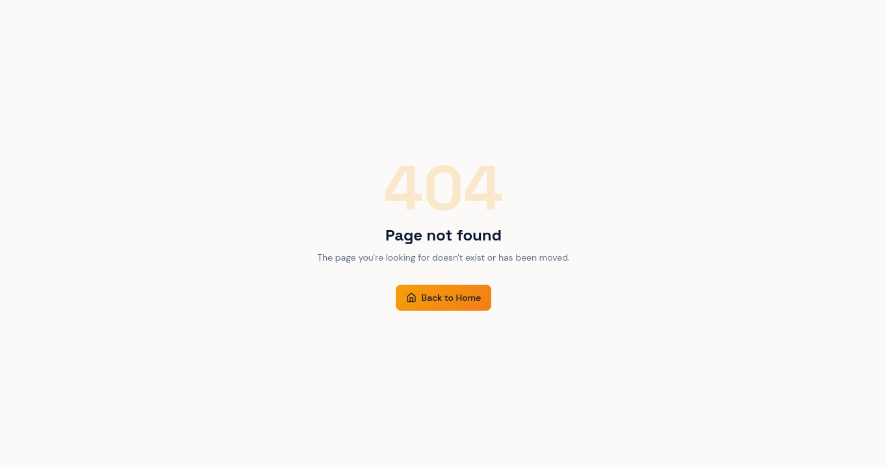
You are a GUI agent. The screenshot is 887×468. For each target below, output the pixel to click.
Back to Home (444, 298)
